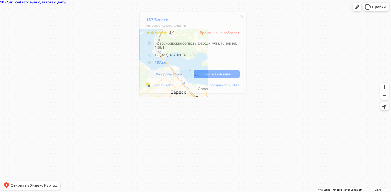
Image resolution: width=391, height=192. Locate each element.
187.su (160, 64)
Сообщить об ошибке (224, 86)
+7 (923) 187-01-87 (166, 56)
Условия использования (347, 189)
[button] (357, 7)
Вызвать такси (163, 86)
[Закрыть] (242, 18)
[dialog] (193, 53)
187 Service (157, 21)
